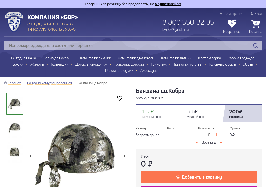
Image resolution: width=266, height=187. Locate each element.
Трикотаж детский (129, 65)
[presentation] (30, 156)
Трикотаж (159, 65)
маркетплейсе (168, 4)
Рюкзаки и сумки (119, 71)
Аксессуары (150, 71)
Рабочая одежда (241, 59)
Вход (256, 14)
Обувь (248, 65)
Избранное (231, 27)
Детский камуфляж (91, 65)
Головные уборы (222, 65)
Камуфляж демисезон (136, 59)
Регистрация (231, 14)
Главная (14, 83)
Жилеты (37, 65)
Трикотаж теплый (187, 65)
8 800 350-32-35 (188, 23)
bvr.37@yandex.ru (175, 30)
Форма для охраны (58, 59)
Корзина (255, 27)
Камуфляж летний (176, 59)
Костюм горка (209, 59)
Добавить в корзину (199, 177)
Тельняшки (60, 65)
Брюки (18, 65)
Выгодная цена (23, 59)
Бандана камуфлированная (49, 83)
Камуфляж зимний (95, 59)
